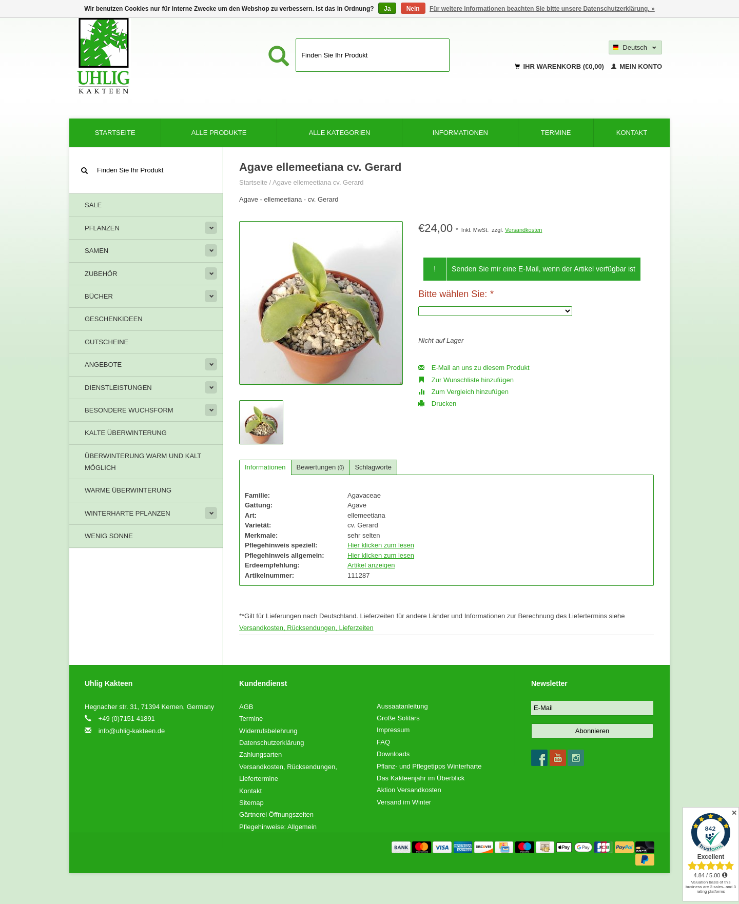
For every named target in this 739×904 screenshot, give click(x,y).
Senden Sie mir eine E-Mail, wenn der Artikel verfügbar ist (543, 269)
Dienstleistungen (118, 387)
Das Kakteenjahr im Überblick (420, 778)
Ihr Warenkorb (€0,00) (560, 66)
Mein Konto (636, 66)
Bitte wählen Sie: (455, 294)
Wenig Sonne (109, 536)
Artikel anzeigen (371, 565)
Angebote (103, 364)
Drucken (437, 403)
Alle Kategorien (340, 132)
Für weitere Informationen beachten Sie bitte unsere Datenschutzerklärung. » (542, 8)
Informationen (460, 132)
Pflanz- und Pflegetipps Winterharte (429, 766)
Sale (93, 205)
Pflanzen (102, 228)
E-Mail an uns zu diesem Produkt (473, 367)
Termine (556, 132)
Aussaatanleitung (402, 706)
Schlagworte (373, 467)
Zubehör (101, 274)
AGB (246, 707)
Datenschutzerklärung (271, 742)
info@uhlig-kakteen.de (132, 731)
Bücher (99, 296)
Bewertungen (320, 467)
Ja (387, 8)
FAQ (383, 742)
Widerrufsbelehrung (268, 731)
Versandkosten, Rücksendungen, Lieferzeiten (306, 628)
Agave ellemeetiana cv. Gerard (318, 182)
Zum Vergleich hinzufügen (463, 392)
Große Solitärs (398, 718)
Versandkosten (523, 230)
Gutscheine (106, 342)
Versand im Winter (404, 802)
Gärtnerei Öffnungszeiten (276, 814)
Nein (413, 8)
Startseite (115, 132)
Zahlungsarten (260, 754)
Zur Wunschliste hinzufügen (466, 380)
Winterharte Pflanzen (127, 513)
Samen (96, 250)
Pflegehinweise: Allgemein (278, 827)
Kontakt (631, 132)
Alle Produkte (219, 132)
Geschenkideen (114, 319)
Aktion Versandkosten (409, 790)
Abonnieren (592, 731)
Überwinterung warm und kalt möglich (143, 461)
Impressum (393, 730)
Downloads (393, 754)
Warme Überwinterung (128, 490)
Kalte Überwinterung (126, 433)
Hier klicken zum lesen (380, 545)
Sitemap (251, 803)
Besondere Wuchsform (129, 410)
